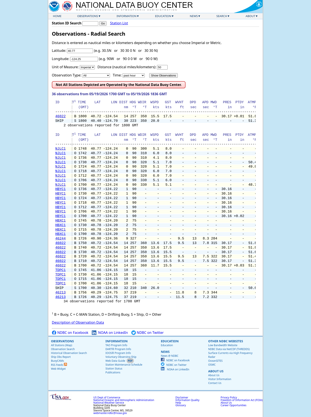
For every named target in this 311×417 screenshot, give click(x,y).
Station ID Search (66, 23)
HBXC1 (60, 220)
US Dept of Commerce (106, 397)
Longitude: (60, 58)
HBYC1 (60, 189)
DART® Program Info (118, 349)
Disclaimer (181, 397)
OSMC (212, 364)
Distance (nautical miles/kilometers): (126, 67)
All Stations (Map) (61, 345)
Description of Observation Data (78, 322)
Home (57, 16)
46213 (60, 292)
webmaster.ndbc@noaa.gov (110, 413)
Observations (87, 16)
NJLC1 (60, 148)
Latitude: (59, 50)
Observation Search (63, 349)
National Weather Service (108, 402)
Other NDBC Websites (225, 341)
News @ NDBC (169, 356)
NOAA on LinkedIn (110, 332)
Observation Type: (66, 75)
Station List (119, 23)
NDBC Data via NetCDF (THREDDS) (229, 349)
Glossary (180, 405)
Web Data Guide (115, 361)
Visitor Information (219, 379)
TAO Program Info (116, 345)
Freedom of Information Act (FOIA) (242, 400)
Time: (117, 75)
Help (178, 402)
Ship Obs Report (61, 357)
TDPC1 (60, 270)
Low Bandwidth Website (222, 345)
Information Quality (187, 400)
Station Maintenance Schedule (123, 364)
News (194, 16)
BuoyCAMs (57, 361)
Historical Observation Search (69, 353)
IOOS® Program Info (118, 353)
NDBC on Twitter (147, 332)
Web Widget (58, 369)
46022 (60, 116)
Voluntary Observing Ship (120, 357)
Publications (112, 372)
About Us (216, 371)
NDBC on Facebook (70, 332)
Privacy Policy (229, 397)
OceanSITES (215, 361)
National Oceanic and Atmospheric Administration (123, 400)
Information (126, 16)
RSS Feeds (59, 365)
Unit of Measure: (65, 67)
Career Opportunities (233, 405)
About (250, 16)
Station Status (113, 368)
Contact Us (214, 383)
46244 (60, 238)
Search (221, 16)
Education (163, 16)
